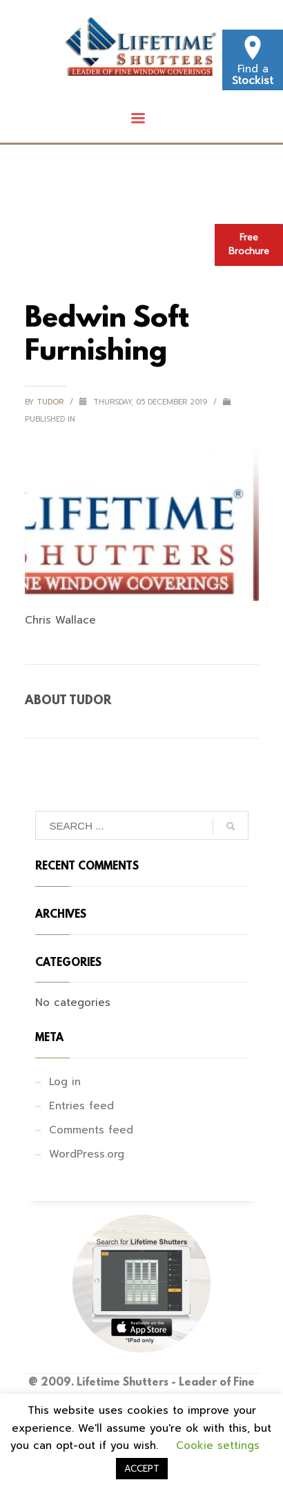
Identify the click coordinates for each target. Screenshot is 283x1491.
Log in (65, 1081)
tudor (51, 402)
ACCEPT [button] (141, 1468)
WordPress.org (86, 1154)
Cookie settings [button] (218, 1445)
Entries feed (81, 1105)
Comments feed (91, 1130)
